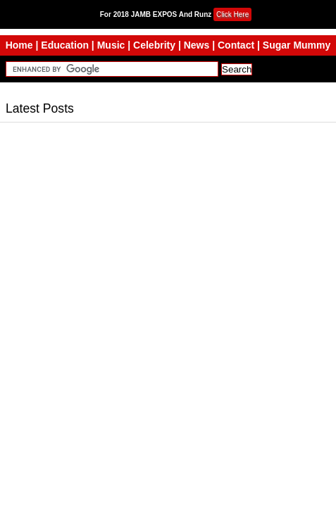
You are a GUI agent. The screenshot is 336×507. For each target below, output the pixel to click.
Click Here (232, 14)
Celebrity (154, 45)
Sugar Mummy (296, 45)
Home (19, 45)
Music (111, 45)
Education (65, 45)
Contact (236, 45)
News (197, 45)
